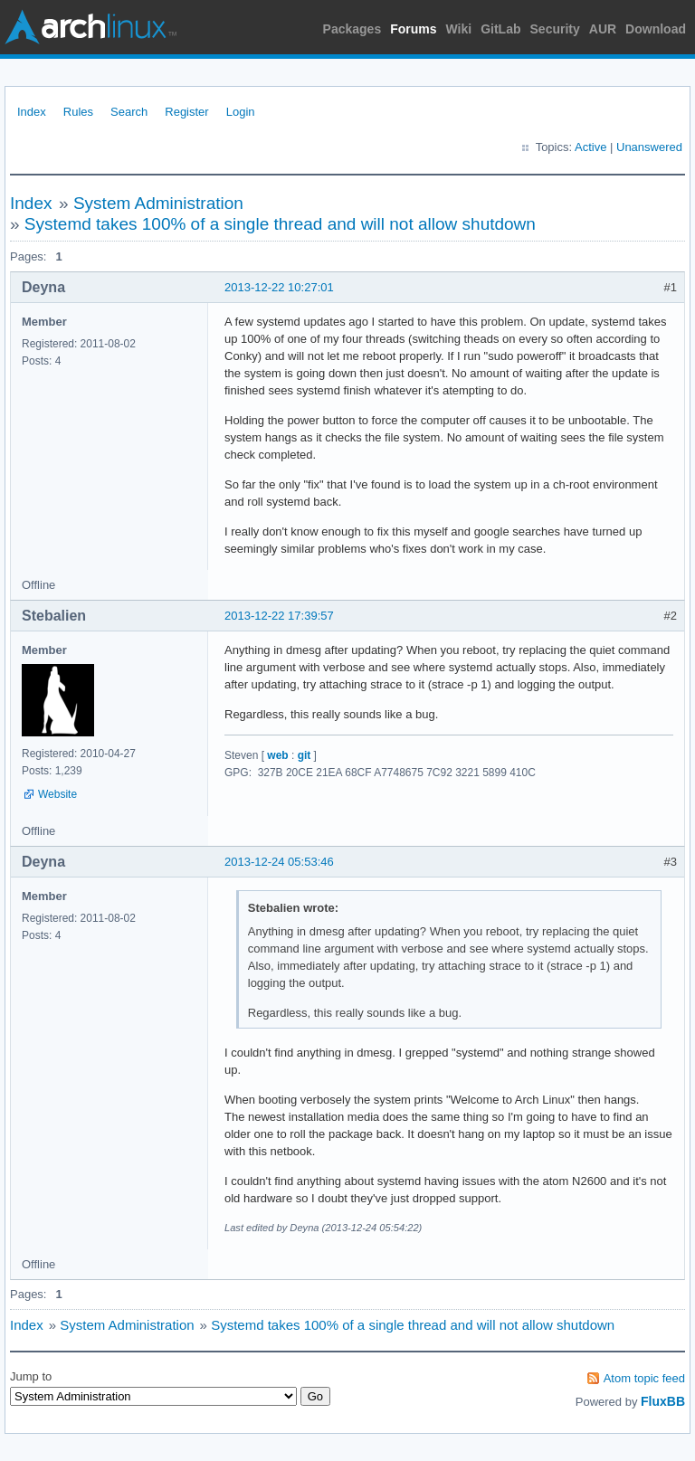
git (304, 755)
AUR (602, 29)
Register (186, 112)
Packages (352, 29)
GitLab (500, 29)
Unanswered (649, 147)
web (277, 755)
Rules (78, 112)
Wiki (459, 29)
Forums (413, 29)
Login (240, 112)
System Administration (158, 203)
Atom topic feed (644, 1378)
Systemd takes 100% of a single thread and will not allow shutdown (280, 223)
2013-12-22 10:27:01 (279, 287)
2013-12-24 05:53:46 (279, 861)
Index (31, 112)
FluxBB (663, 1401)
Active (590, 147)
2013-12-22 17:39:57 (279, 615)
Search (129, 112)
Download (655, 29)
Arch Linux (90, 27)
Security (555, 29)
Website (57, 794)
